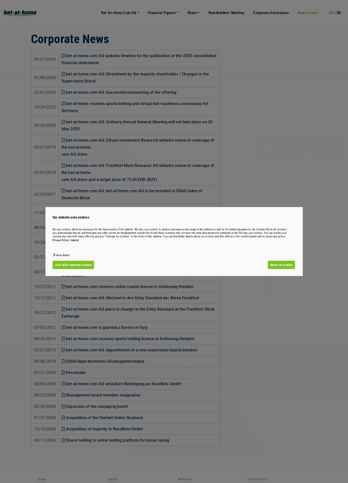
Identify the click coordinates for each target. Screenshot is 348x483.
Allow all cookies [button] (281, 265)
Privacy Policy (61, 240)
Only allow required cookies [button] (73, 265)
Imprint (75, 240)
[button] (61, 255)
